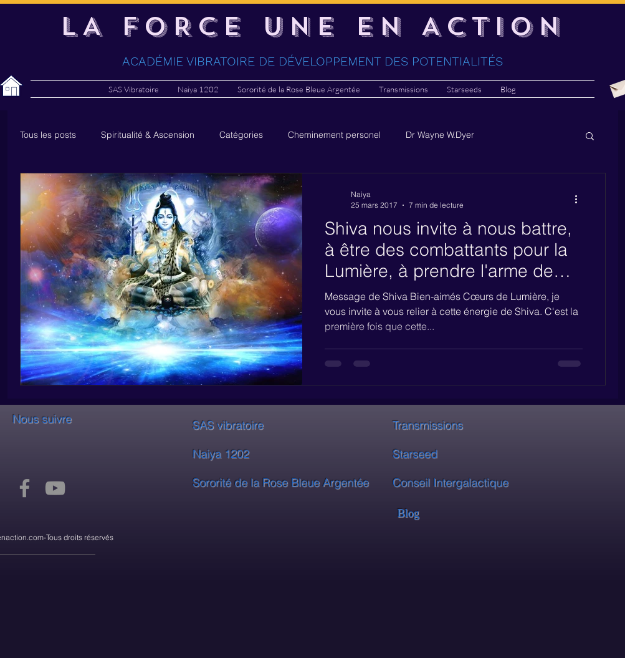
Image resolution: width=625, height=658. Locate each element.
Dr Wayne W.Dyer (440, 134)
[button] (590, 136)
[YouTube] (55, 488)
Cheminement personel (334, 134)
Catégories (241, 134)
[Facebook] (24, 488)
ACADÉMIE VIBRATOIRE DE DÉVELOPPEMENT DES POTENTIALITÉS (312, 61)
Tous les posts (48, 134)
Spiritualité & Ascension (147, 134)
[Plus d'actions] (580, 198)
